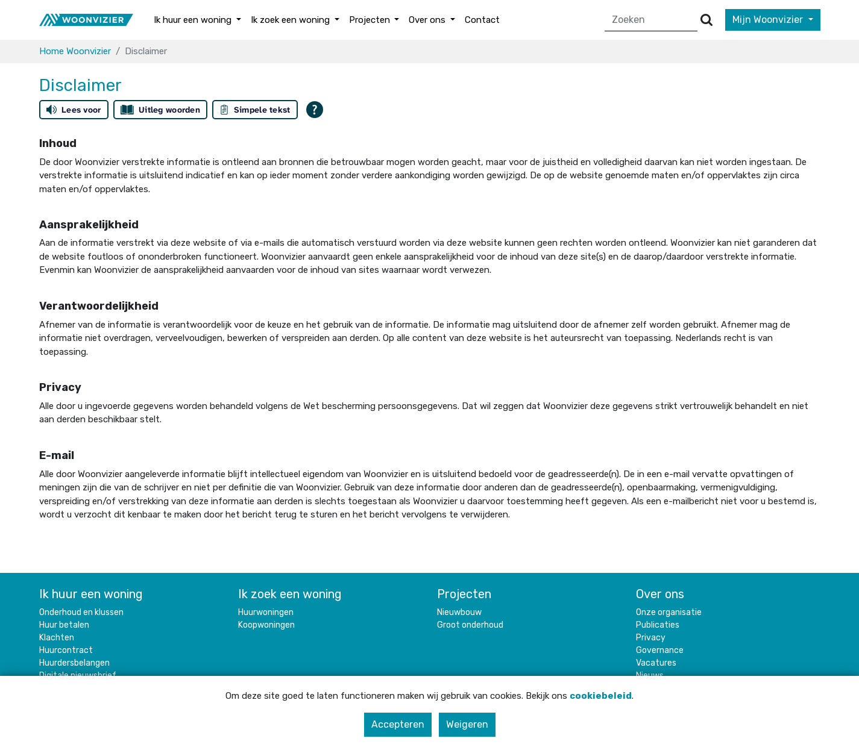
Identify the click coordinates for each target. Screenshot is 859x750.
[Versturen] (706, 20)
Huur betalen (64, 625)
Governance (660, 650)
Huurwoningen (266, 612)
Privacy (650, 638)
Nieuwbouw (459, 612)
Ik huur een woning (91, 594)
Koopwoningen (266, 625)
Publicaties (657, 625)
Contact (482, 19)
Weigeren (467, 724)
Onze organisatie (669, 612)
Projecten (464, 594)
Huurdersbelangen (74, 663)
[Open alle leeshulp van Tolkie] (314, 109)
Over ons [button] (428, 19)
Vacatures (656, 663)
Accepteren (397, 724)
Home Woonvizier (75, 51)
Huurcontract (66, 650)
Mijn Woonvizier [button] (768, 19)
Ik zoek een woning (290, 594)
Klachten (56, 638)
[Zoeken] (652, 20)
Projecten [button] (370, 19)
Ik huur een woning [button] (194, 19)
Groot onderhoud (470, 625)
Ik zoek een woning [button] (291, 19)
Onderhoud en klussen (81, 612)
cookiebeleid (601, 695)
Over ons (660, 594)
